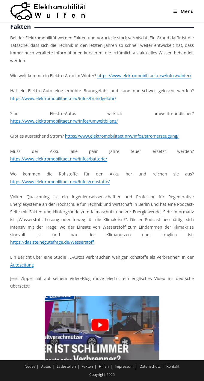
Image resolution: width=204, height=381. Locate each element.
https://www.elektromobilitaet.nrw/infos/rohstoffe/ (60, 181)
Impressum (124, 366)
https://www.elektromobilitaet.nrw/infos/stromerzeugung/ (122, 136)
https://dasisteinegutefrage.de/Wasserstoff (52, 242)
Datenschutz (150, 366)
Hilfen (104, 366)
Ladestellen (66, 366)
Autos (46, 366)
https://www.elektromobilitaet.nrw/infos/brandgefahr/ (63, 98)
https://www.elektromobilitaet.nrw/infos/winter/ (144, 75)
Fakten (87, 366)
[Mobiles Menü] (183, 11)
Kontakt (173, 366)
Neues (30, 366)
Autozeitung (22, 265)
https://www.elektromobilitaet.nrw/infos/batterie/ (58, 159)
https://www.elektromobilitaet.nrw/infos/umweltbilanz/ (64, 121)
